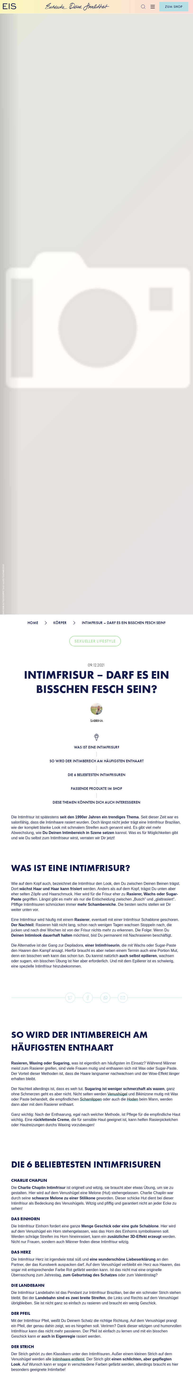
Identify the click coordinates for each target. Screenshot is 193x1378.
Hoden (132, 1099)
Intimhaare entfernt (68, 1359)
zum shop (174, 7)
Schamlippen (91, 1099)
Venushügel (117, 1094)
